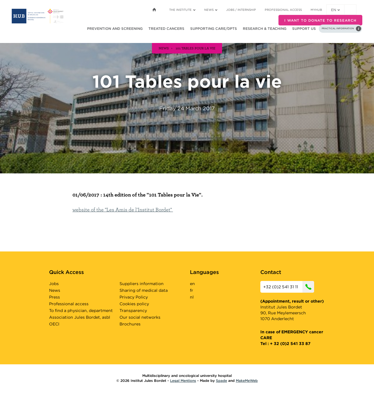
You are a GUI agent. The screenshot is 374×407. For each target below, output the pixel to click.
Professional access (283, 9)
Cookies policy (134, 303)
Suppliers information (142, 283)
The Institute (182, 9)
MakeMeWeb (247, 380)
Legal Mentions (183, 380)
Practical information (338, 28)
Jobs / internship (241, 9)
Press (54, 297)
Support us (304, 28)
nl (192, 297)
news (164, 48)
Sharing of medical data (144, 290)
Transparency (133, 310)
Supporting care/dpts (213, 28)
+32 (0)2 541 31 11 (288, 287)
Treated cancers (166, 28)
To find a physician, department (81, 310)
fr (191, 290)
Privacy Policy (134, 297)
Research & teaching (264, 28)
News (210, 9)
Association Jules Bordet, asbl (79, 317)
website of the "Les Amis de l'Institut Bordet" (122, 209)
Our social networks (140, 317)
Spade (221, 380)
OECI (54, 324)
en (335, 10)
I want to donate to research (320, 20)
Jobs (54, 283)
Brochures (130, 324)
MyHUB (316, 9)
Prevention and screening (115, 28)
